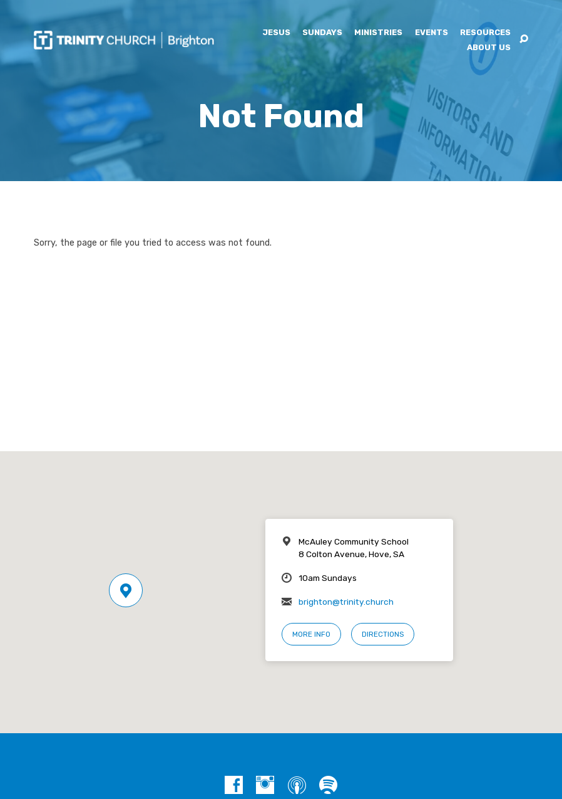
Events (431, 33)
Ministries (378, 33)
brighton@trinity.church (346, 602)
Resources (485, 33)
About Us (489, 48)
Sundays (322, 33)
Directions (383, 634)
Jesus (276, 33)
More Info (311, 634)
